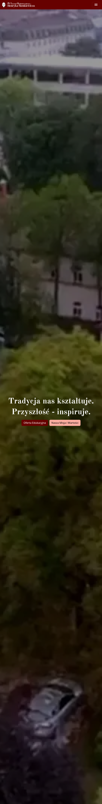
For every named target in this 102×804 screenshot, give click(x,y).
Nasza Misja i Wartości (64, 423)
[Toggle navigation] (96, 4)
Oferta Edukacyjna (35, 423)
